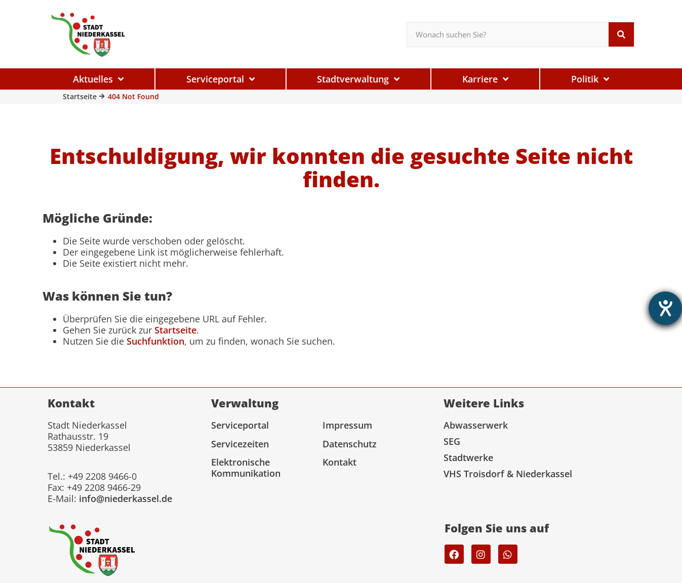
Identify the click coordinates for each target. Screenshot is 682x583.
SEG (452, 441)
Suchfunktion (155, 341)
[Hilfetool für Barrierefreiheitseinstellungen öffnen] (665, 308)
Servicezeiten (240, 444)
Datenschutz (350, 444)
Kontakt (339, 462)
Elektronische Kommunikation (245, 467)
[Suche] (621, 34)
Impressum (347, 425)
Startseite (80, 96)
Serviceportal (240, 425)
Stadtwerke (468, 457)
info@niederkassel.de (125, 498)
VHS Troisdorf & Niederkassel (508, 474)
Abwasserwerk (476, 425)
